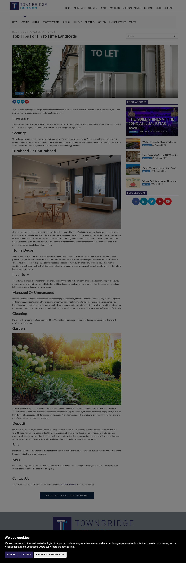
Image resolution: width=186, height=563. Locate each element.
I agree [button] (11, 554)
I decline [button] (26, 554)
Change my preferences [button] (50, 554)
